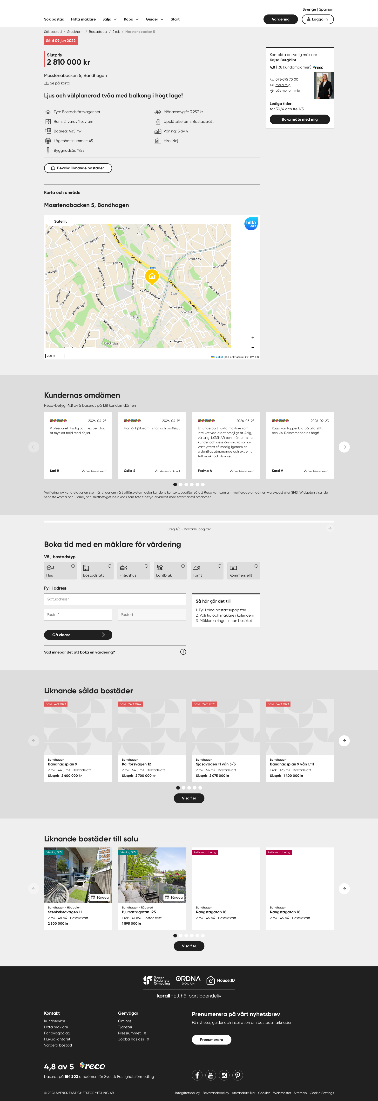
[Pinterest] (237, 1075)
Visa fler (189, 798)
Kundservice (54, 1021)
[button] (152, 277)
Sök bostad (54, 19)
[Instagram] (224, 1075)
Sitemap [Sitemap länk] (301, 1093)
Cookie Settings (322, 1093)
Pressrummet (129, 1033)
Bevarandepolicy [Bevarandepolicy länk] (216, 1093)
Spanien (326, 9)
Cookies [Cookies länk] (264, 1093)
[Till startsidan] (92, 10)
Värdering (281, 19)
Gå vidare (61, 635)
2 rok (116, 32)
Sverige (310, 9)
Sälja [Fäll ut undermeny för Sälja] (106, 19)
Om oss (124, 1021)
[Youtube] (210, 1075)
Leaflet (217, 357)
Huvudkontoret (57, 1039)
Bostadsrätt (98, 32)
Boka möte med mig (300, 119)
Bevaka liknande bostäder (78, 167)
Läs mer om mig (288, 90)
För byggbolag (57, 1033)
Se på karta (60, 83)
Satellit (60, 221)
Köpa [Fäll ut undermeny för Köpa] (128, 19)
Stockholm (75, 32)
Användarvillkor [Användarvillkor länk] (244, 1093)
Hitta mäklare (83, 19)
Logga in (320, 19)
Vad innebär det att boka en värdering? (79, 652)
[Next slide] (344, 447)
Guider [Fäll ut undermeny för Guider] (152, 19)
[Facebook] (197, 1075)
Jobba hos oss (131, 1039)
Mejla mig (283, 85)
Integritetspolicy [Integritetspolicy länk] (188, 1093)
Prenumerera (211, 1039)
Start (175, 19)
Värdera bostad (58, 1045)
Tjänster (125, 1027)
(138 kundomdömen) (293, 67)
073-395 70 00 (287, 79)
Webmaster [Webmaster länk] (282, 1093)
